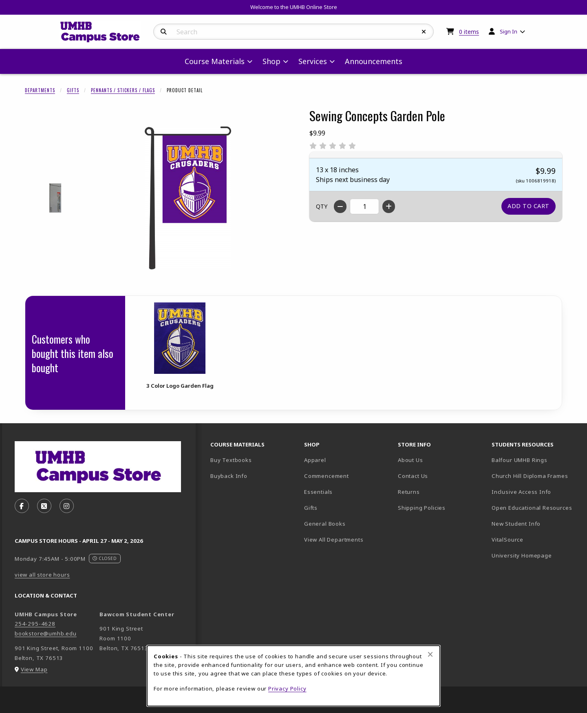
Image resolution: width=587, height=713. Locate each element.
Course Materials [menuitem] (215, 61)
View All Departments (334, 539)
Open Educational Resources (532, 507)
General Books (325, 523)
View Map (34, 669)
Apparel (315, 460)
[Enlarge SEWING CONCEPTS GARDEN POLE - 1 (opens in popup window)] (55, 198)
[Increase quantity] (388, 206)
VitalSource (535, 539)
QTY (321, 206)
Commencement (326, 476)
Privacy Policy (287, 688)
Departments (40, 90)
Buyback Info (228, 476)
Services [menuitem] (312, 61)
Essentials (318, 491)
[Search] (163, 32)
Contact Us (413, 476)
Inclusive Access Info (521, 491)
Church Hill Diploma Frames (535, 476)
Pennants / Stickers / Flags (123, 90)
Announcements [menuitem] (373, 61)
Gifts (73, 90)
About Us (410, 460)
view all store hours (42, 574)
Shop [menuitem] (271, 61)
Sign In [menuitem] (508, 31)
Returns (409, 491)
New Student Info (516, 523)
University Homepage (535, 555)
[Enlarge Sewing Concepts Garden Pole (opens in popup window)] (188, 198)
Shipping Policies (422, 507)
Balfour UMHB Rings (535, 460)
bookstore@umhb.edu (46, 633)
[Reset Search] (424, 32)
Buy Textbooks (231, 460)
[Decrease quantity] (340, 206)
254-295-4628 (35, 623)
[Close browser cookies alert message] (430, 654)
